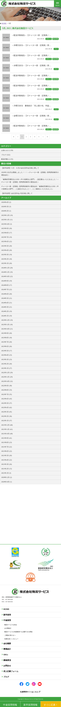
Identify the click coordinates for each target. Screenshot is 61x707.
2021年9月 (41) (6, 438)
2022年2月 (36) (6, 416)
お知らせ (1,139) (7, 150)
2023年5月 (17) (6, 351)
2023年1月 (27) (6, 368)
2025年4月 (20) (6, 250)
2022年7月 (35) (6, 394)
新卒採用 (7, 615)
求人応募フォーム (10, 671)
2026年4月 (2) (6, 202)
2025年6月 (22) (6, 241)
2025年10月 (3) (6, 224)
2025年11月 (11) (7, 220)
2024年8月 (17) (6, 285)
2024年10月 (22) (7, 276)
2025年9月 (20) (6, 228)
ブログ (6, 677)
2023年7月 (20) (6, 342)
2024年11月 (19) (7, 272)
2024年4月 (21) (6, 303)
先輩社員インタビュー (11, 639)
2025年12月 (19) (7, 215)
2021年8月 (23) (6, 442)
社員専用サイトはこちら (30, 692)
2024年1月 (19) (6, 316)
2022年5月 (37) (6, 403)
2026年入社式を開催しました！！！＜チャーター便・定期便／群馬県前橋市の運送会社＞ (30, 173)
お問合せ (7, 666)
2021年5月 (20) (6, 455)
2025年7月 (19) (6, 237)
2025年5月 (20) (6, 246)
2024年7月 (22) (6, 289)
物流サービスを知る (10, 625)
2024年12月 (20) (7, 268)
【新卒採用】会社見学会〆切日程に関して (16, 193)
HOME (4, 23)
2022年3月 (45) (6, 412)
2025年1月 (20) (6, 263)
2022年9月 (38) (6, 386)
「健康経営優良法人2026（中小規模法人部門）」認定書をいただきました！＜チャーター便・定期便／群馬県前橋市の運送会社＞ (30, 181)
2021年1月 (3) (6, 473)
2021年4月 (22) (6, 460)
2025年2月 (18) (6, 259)
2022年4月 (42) (6, 407)
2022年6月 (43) (6, 399)
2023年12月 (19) (7, 320)
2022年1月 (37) (6, 420)
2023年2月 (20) (6, 364)
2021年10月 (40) (7, 434)
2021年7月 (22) (6, 447)
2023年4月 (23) (6, 355)
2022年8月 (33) (6, 390)
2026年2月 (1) (6, 211)
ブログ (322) (5, 155)
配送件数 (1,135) (7, 159)
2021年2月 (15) (6, 469)
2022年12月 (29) (7, 372)
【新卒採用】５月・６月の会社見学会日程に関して (20, 168)
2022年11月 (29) (7, 377)
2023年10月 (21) (7, 329)
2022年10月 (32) (7, 381)
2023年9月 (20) (6, 333)
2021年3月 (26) (6, 464)
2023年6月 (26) (6, 346)
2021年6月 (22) (6, 451)
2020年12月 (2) (6, 477)
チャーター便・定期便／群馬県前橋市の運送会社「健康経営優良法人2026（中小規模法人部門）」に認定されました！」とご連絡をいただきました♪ (30, 188)
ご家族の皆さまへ (10, 635)
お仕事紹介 (7, 628)
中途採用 (7, 620)
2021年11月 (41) (7, 429)
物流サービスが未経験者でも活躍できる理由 (18, 632)
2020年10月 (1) (6, 482)
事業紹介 (7, 649)
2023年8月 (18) (6, 338)
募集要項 (7, 660)
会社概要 (7, 644)
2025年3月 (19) (6, 254)
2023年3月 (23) (6, 359)
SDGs (5, 655)
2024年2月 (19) (6, 311)
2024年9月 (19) (6, 281)
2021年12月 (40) (7, 425)
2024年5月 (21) (6, 298)
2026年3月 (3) (6, 206)
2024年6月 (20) (6, 294)
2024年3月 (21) (6, 307)
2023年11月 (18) (7, 324)
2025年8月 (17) (6, 233)
